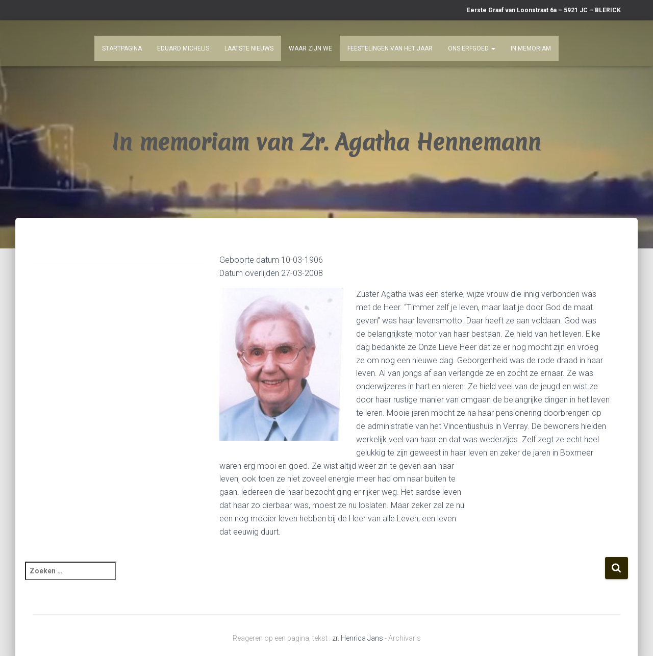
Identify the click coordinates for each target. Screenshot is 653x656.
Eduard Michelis (183, 48)
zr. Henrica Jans (357, 638)
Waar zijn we (310, 48)
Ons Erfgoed (471, 48)
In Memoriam (531, 48)
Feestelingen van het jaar (390, 48)
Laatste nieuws (248, 48)
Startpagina (122, 48)
